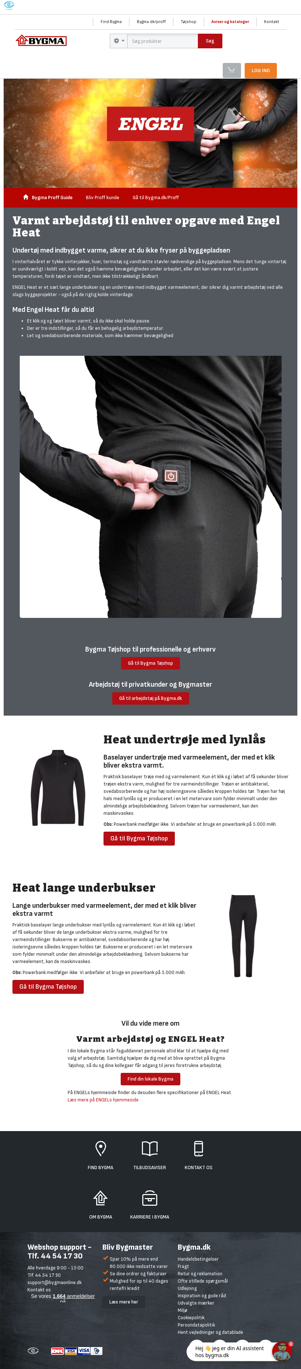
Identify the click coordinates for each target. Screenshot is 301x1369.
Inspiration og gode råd (202, 1295)
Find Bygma (111, 22)
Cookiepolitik (191, 1317)
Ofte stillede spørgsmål (203, 1281)
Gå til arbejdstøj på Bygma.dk (150, 698)
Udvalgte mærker (196, 1303)
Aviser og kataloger (230, 22)
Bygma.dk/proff (151, 22)
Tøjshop (188, 22)
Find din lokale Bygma (150, 1079)
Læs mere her (123, 1302)
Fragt (183, 1266)
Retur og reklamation (200, 1274)
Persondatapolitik (196, 1325)
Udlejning (187, 1288)
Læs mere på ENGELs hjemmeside (103, 1100)
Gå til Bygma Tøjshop (150, 663)
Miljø (182, 1310)
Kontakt (271, 22)
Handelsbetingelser (198, 1259)
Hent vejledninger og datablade (210, 1332)
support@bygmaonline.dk (54, 1282)
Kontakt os (39, 1290)
